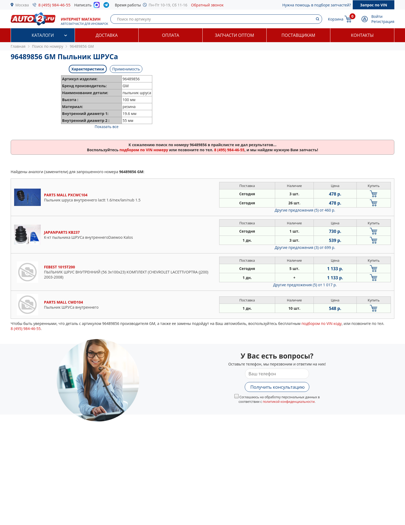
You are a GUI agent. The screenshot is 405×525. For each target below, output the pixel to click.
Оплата (170, 35)
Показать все (106, 126)
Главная (18, 46)
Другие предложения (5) (305, 210)
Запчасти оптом (234, 35)
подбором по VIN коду (322, 323)
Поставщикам (298, 35)
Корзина (335, 19)
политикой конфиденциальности (289, 401)
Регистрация (382, 21)
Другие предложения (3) (305, 247)
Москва (22, 4)
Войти (377, 16)
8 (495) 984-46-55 (54, 4)
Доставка (107, 35)
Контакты (362, 35)
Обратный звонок (207, 4)
